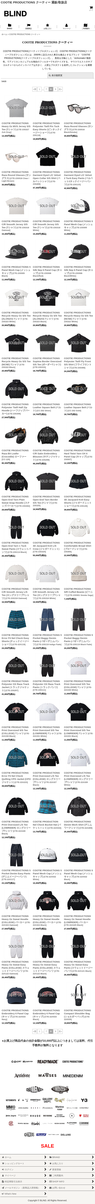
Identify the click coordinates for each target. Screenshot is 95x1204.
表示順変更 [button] (55, 75)
